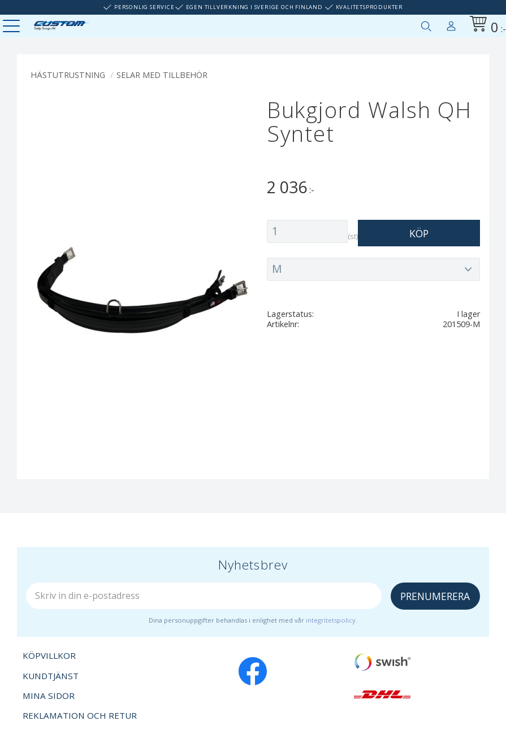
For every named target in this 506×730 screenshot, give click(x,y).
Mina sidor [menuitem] (451, 23)
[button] (13, 27)
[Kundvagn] (485, 26)
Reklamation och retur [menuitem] (80, 715)
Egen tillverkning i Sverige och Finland (254, 7)
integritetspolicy (331, 620)
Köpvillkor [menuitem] (49, 655)
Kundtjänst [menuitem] (51, 675)
